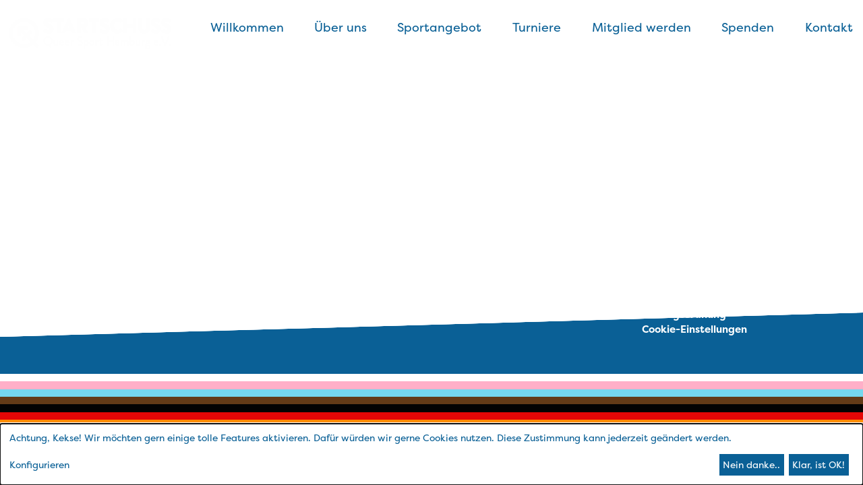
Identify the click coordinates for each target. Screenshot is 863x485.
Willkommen (247, 27)
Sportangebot (439, 27)
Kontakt (829, 27)
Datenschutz (674, 284)
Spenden (747, 27)
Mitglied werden (641, 27)
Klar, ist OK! (818, 464)
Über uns (340, 27)
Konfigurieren (39, 464)
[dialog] (431, 454)
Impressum (669, 268)
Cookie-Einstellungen (694, 329)
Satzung (663, 299)
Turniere (536, 27)
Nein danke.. (751, 464)
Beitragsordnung (684, 314)
